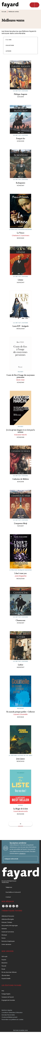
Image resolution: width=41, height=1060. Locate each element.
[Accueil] (10, 5)
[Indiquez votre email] (18, 859)
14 (20, 824)
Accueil (4, 11)
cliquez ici (22, 853)
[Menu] (34, 4)
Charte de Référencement (9, 1017)
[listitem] (3, 906)
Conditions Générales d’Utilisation (12, 1012)
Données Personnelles (8, 1015)
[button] (9, 40)
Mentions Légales (7, 1010)
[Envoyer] (35, 859)
